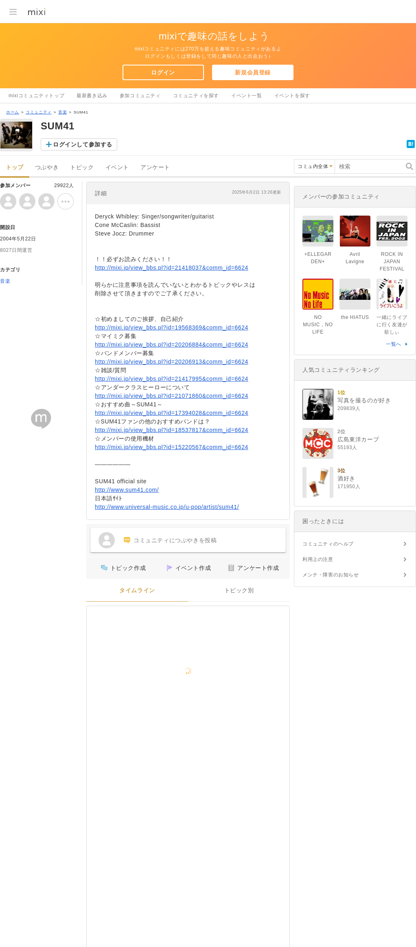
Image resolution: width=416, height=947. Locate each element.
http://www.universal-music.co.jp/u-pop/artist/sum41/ (167, 507)
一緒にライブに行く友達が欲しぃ (392, 324)
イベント (117, 167)
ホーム (12, 112)
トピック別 (239, 590)
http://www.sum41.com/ (127, 490)
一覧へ (393, 344)
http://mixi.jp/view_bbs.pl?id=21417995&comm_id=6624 (171, 378)
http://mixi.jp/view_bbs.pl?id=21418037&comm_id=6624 (171, 267)
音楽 (62, 112)
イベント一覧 (246, 95)
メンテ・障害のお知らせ (330, 575)
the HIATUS (355, 317)
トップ (15, 167)
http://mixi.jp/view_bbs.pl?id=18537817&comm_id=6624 (171, 430)
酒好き (346, 478)
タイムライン (137, 590)
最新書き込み (92, 95)
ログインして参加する (82, 144)
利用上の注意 (317, 559)
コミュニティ (39, 112)
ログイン (163, 72)
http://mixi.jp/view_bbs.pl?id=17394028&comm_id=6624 (171, 413)
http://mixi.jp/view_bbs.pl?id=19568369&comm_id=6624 (171, 327)
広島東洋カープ (358, 439)
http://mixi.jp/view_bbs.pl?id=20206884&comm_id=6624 (171, 344)
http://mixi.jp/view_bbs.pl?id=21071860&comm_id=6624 (171, 396)
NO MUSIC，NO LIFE (318, 324)
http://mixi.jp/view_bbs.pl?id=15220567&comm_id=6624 (171, 447)
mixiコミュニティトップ (36, 95)
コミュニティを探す (196, 95)
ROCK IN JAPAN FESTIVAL (392, 261)
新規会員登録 (253, 72)
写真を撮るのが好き (364, 400)
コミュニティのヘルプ (328, 544)
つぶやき (47, 167)
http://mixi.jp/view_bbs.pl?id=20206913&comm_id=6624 (171, 361)
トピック (82, 167)
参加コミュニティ (140, 95)
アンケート (155, 167)
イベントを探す (292, 95)
